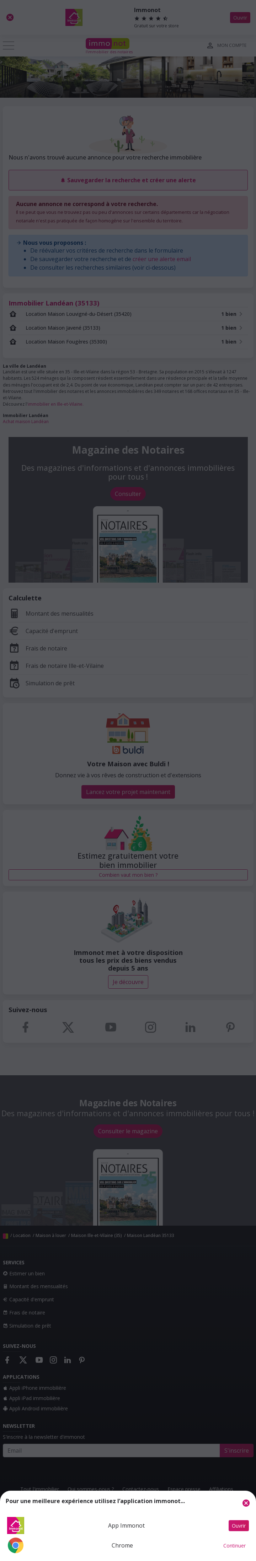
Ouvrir (239, 1525)
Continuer (234, 1545)
